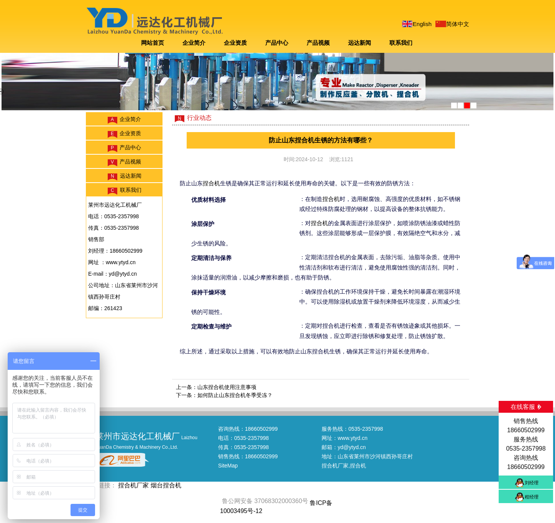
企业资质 (235, 42)
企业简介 (193, 42)
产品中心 (276, 42)
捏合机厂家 (335, 466)
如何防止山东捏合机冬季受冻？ (235, 395)
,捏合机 (357, 466)
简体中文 (457, 24)
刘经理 (532, 482)
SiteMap (228, 466)
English (422, 24)
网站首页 (152, 42)
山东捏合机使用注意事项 (226, 387)
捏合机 (211, 183)
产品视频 (318, 42)
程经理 (532, 497)
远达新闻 (359, 42)
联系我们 (400, 42)
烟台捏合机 (166, 485)
